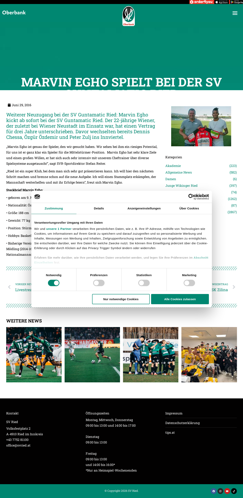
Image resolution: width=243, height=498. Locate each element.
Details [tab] (99, 208)
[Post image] (34, 354)
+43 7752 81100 (17, 439)
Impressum (173, 413)
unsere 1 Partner (58, 228)
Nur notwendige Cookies (120, 299)
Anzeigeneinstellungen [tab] (144, 208)
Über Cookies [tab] (189, 208)
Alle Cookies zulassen (180, 299)
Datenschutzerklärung (182, 423)
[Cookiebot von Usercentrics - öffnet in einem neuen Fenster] (191, 197)
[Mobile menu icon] (235, 13)
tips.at (170, 432)
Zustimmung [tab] (54, 208)
